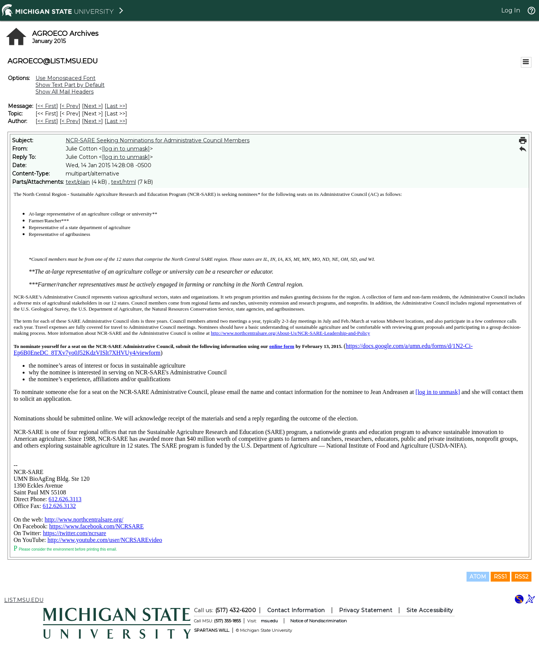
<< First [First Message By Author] (46, 121)
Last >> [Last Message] (115, 106)
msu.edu (269, 620)
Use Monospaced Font (65, 78)
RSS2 (521, 576)
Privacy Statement (365, 610)
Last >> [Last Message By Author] (115, 121)
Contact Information (296, 610)
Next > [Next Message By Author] (92, 121)
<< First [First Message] (46, 106)
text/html (123, 182)
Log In (510, 10)
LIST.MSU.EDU (23, 600)
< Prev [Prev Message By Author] (70, 121)
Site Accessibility (430, 610)
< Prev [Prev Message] (70, 106)
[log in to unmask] (126, 148)
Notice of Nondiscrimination (318, 620)
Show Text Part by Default (70, 85)
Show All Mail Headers (64, 91)
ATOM (478, 576)
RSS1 (500, 576)
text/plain (78, 182)
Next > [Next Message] (92, 106)
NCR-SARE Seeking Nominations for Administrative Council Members (157, 140)
